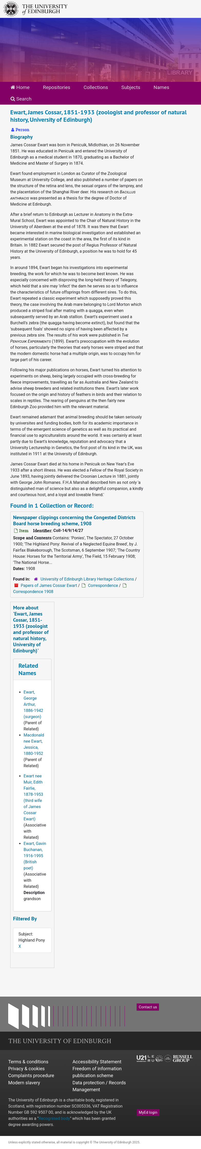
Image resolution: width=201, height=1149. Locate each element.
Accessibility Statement (97, 1061)
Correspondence (103, 585)
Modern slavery (24, 1082)
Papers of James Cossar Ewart (49, 585)
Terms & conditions (28, 1061)
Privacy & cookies (26, 1068)
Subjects (130, 87)
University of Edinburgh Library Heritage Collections (87, 579)
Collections (96, 87)
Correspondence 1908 (33, 591)
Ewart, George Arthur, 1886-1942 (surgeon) (33, 704)
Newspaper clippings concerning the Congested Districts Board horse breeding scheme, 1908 (74, 520)
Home (20, 87)
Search (21, 99)
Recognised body (54, 1118)
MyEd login (148, 1112)
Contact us (148, 1007)
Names (161, 87)
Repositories (56, 87)
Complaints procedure (31, 1075)
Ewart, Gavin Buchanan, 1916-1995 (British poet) (35, 856)
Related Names (28, 669)
